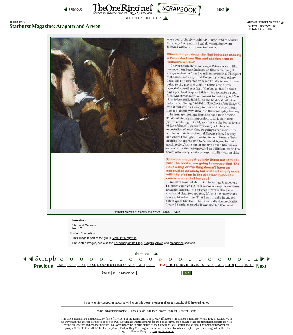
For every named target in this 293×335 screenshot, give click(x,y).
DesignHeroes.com (163, 331)
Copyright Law (166, 324)
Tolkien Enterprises (188, 318)
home (100, 310)
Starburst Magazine (269, 21)
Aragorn (149, 243)
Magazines (176, 243)
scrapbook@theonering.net (191, 302)
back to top (138, 310)
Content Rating (187, 310)
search (162, 310)
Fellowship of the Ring (128, 243)
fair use (138, 324)
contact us (124, 310)
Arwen (159, 243)
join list (172, 310)
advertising (111, 310)
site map (152, 310)
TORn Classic (17, 21)
